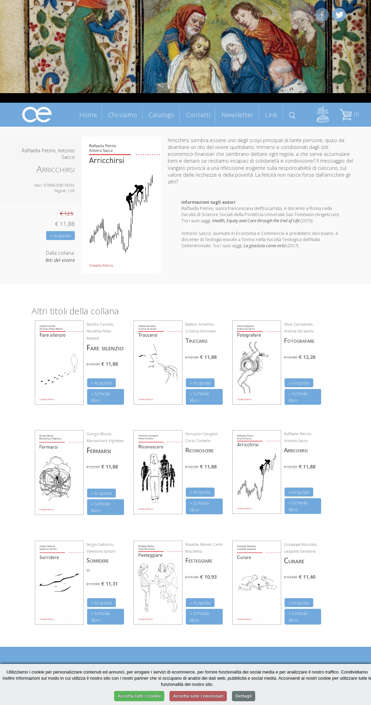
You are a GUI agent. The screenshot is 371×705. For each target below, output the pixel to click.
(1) (349, 114)
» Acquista (60, 235)
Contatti (198, 114)
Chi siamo (122, 114)
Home (88, 114)
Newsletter (237, 114)
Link (271, 114)
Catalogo (162, 114)
